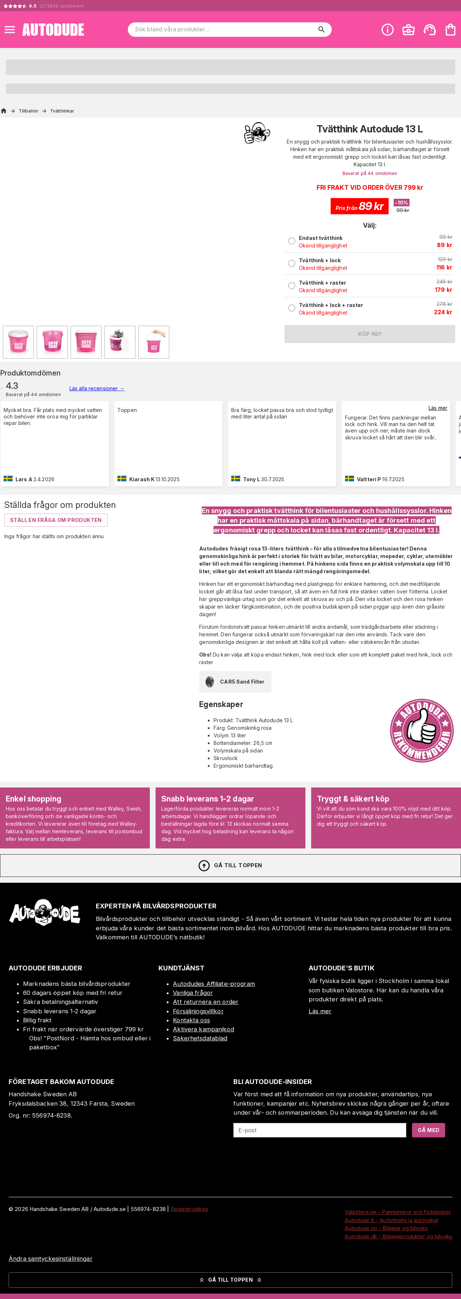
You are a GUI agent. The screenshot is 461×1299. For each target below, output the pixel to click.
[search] (321, 29)
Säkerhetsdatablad (200, 1038)
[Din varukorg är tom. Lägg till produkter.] (451, 30)
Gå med (428, 1130)
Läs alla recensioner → (97, 388)
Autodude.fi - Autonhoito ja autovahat (391, 1220)
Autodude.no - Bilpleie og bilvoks (386, 1228)
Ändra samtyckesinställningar (51, 1258)
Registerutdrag (189, 1209)
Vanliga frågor (193, 992)
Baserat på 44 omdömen (370, 173)
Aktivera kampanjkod (203, 1029)
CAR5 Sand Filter (233, 682)
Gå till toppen (229, 866)
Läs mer (438, 408)
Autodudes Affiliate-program (214, 983)
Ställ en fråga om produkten (56, 520)
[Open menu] (9, 29)
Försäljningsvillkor (198, 1011)
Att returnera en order (205, 1001)
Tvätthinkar (62, 111)
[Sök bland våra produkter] (224, 29)
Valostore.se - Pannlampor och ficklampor (398, 1211)
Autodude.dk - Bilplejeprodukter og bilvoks (398, 1236)
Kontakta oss (191, 1020)
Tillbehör (29, 111)
